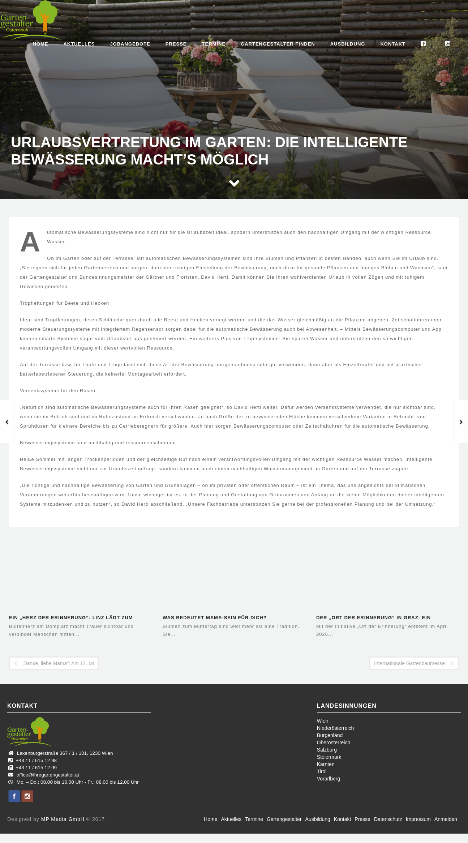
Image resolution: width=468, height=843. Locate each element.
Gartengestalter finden (278, 44)
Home (40, 44)
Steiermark (329, 757)
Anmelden (445, 819)
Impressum (418, 819)
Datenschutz (388, 819)
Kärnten (326, 764)
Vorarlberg (328, 779)
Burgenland (330, 735)
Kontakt (392, 44)
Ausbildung (347, 44)
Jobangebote (130, 44)
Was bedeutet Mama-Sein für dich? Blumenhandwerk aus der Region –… (218, 618)
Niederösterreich (335, 728)
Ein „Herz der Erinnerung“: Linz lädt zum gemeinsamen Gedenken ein (71, 618)
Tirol (322, 771)
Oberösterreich (334, 742)
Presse (176, 44)
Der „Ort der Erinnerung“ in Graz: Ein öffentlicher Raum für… (373, 618)
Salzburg (327, 750)
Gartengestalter (284, 819)
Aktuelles (79, 44)
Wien (323, 721)
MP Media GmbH (63, 819)
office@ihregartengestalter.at (48, 775)
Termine (214, 44)
